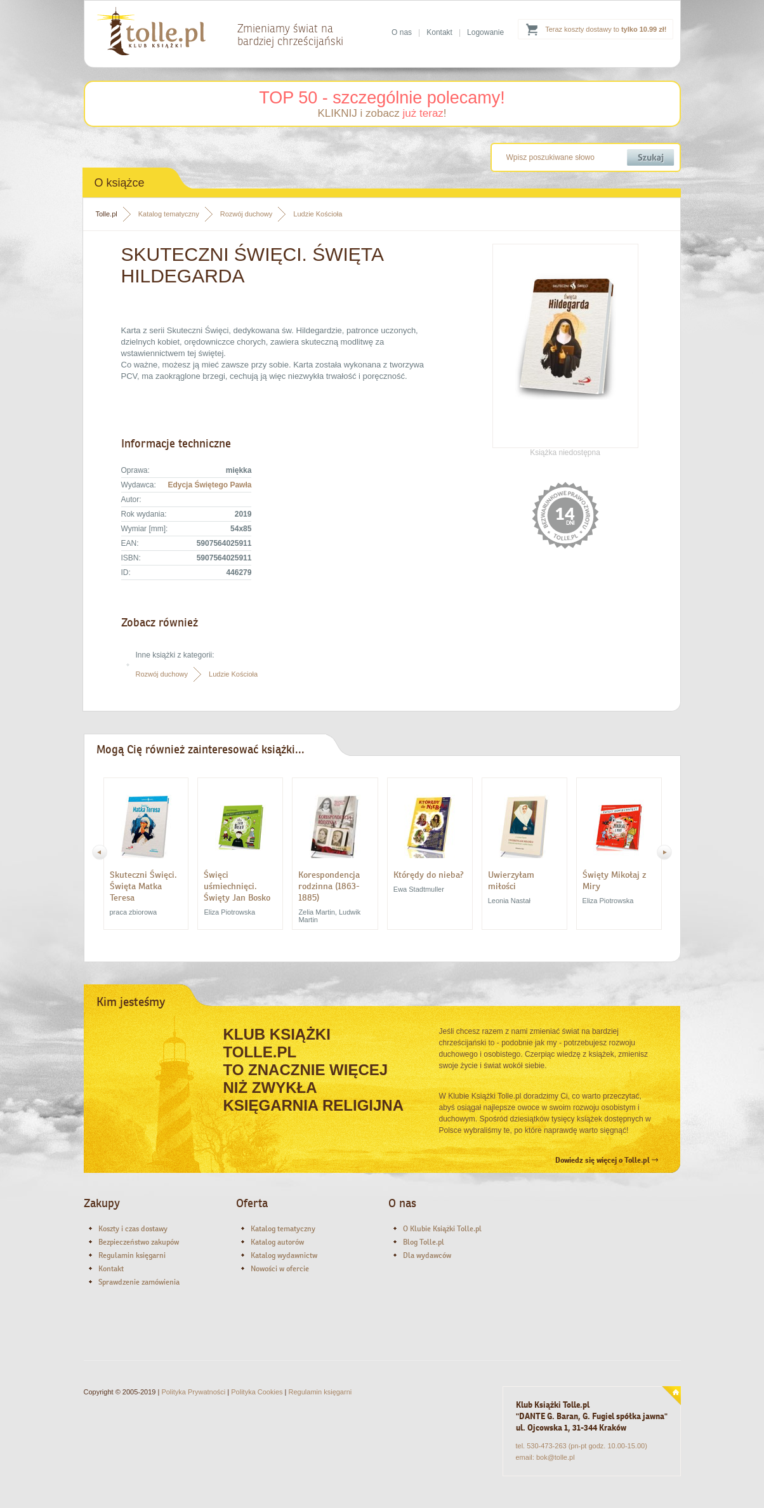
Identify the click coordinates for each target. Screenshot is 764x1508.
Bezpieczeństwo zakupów (138, 1242)
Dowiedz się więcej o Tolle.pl (606, 1160)
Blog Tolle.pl (423, 1242)
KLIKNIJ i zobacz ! (381, 113)
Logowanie (485, 32)
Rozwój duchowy (246, 214)
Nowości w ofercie (280, 1269)
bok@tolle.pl (555, 1457)
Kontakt (439, 32)
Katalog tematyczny (168, 214)
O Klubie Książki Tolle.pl (442, 1229)
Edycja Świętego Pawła (209, 484)
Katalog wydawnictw (284, 1255)
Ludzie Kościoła (317, 214)
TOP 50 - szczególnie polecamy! (382, 97)
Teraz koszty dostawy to (605, 29)
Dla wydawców (427, 1255)
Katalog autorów (277, 1242)
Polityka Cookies (256, 1392)
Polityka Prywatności (193, 1392)
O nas (402, 32)
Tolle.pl (106, 214)
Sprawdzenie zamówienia (139, 1282)
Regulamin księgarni (132, 1255)
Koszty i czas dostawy (133, 1229)
